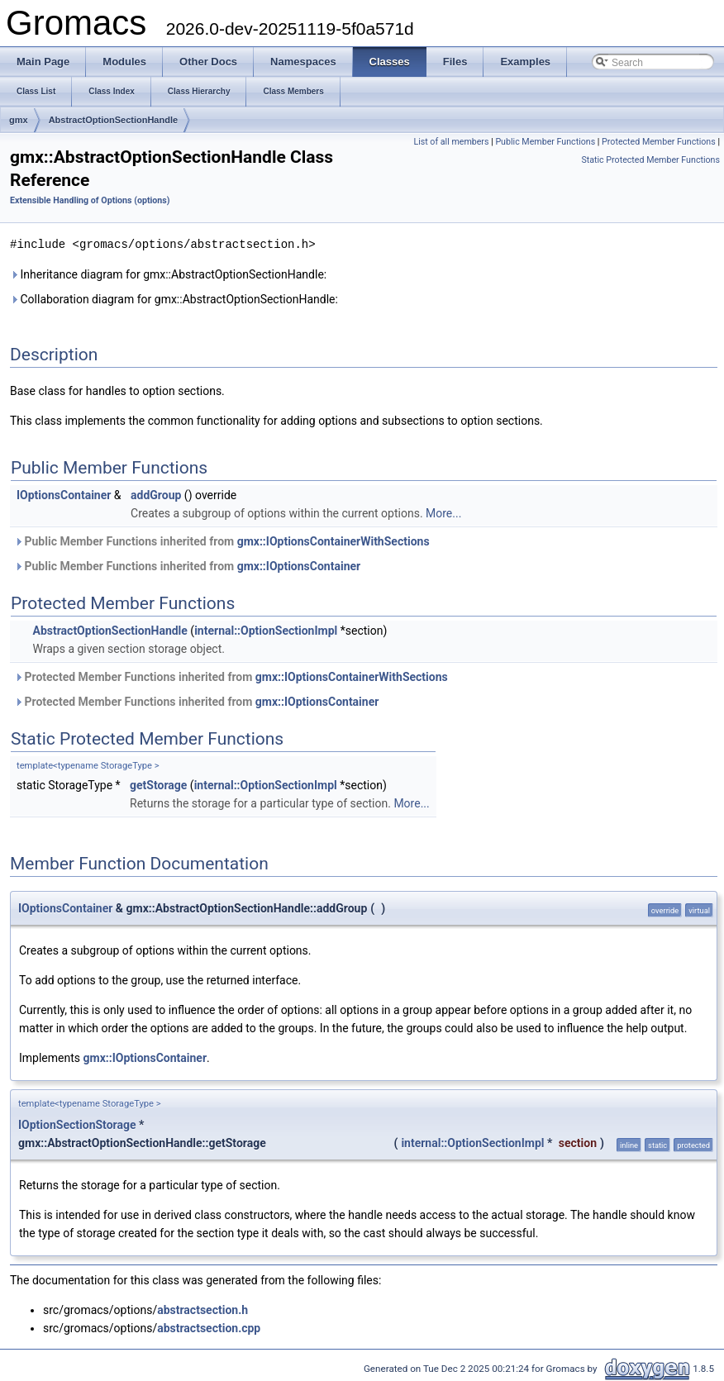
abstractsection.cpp (208, 1327)
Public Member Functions (545, 141)
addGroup (156, 494)
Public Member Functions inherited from (222, 540)
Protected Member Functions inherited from (231, 676)
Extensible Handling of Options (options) (90, 200)
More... (443, 512)
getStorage (158, 784)
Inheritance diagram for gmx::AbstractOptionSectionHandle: (168, 273)
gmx (18, 120)
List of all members (450, 141)
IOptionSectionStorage (77, 1124)
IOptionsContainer (64, 494)
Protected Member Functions (659, 141)
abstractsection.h (202, 1309)
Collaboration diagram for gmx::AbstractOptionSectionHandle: (174, 298)
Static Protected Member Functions (650, 160)
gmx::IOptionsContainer (299, 565)
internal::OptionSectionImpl (265, 629)
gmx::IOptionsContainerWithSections (333, 540)
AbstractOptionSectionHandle (113, 120)
